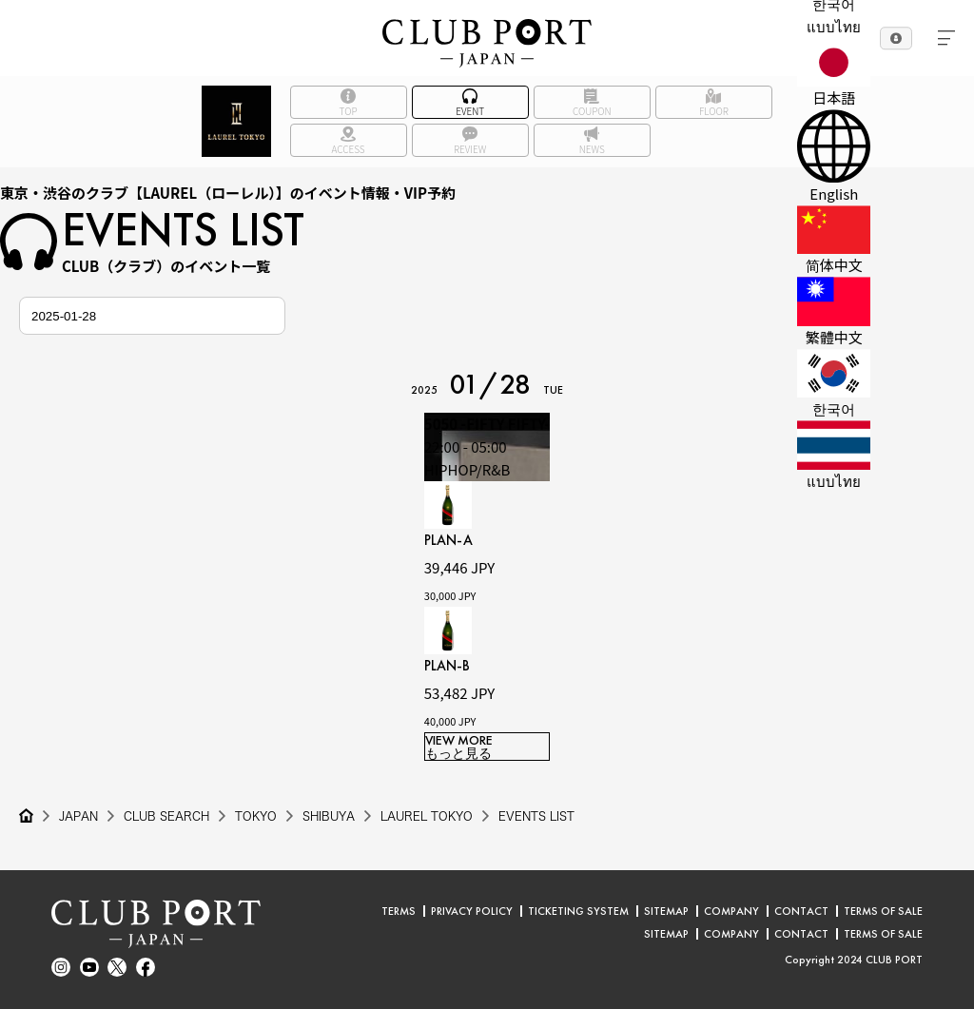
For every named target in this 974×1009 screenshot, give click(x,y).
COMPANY (731, 911)
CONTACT (801, 911)
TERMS (398, 911)
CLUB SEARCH (166, 816)
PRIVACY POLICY (472, 911)
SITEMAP (666, 911)
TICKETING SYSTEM (578, 911)
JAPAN (78, 816)
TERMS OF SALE (883, 911)
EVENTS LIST (536, 816)
